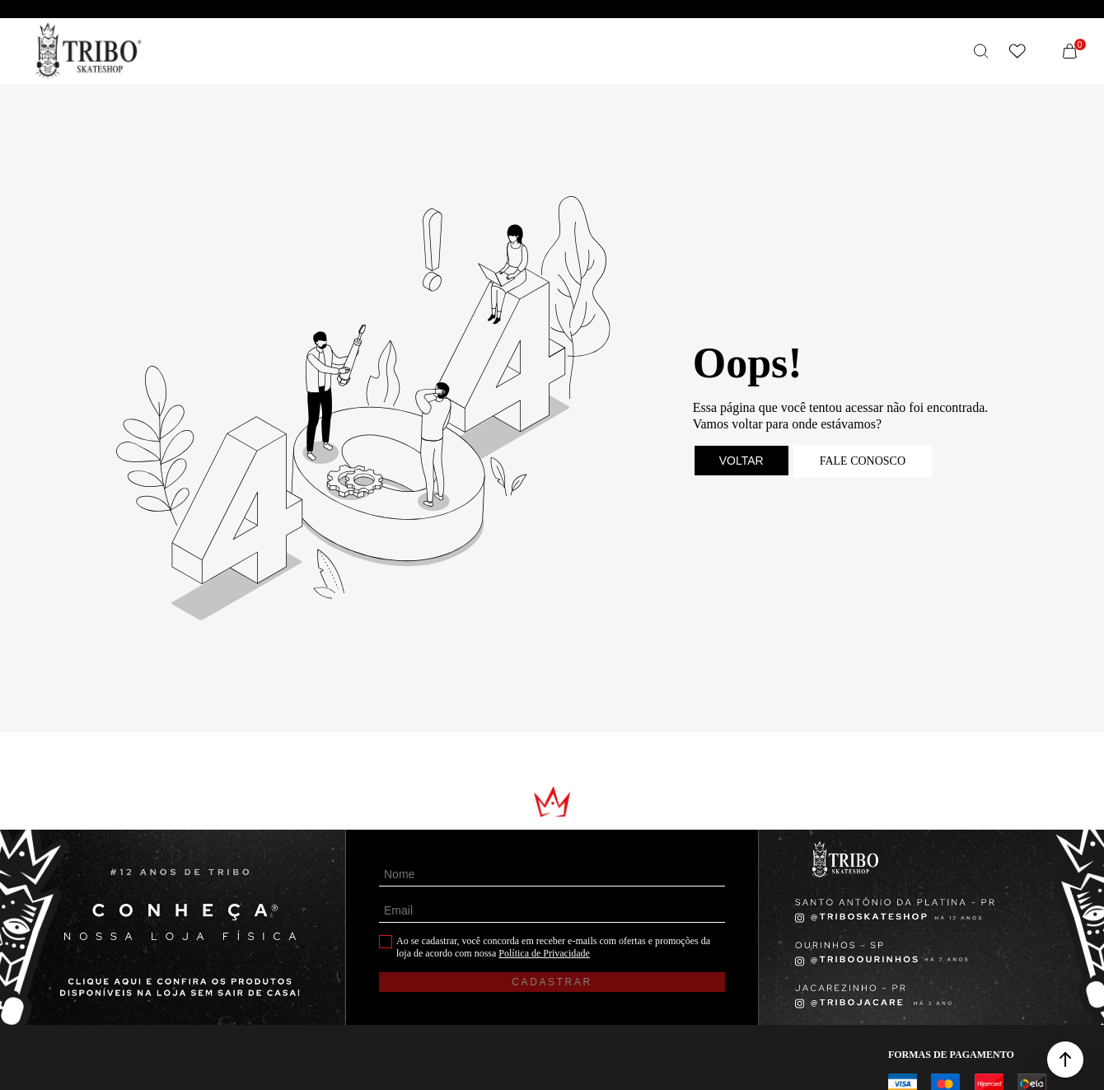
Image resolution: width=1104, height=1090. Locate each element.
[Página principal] (88, 51)
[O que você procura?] (981, 51)
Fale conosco (862, 461)
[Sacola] (1070, 51)
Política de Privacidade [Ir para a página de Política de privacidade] (544, 953)
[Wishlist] (1017, 51)
